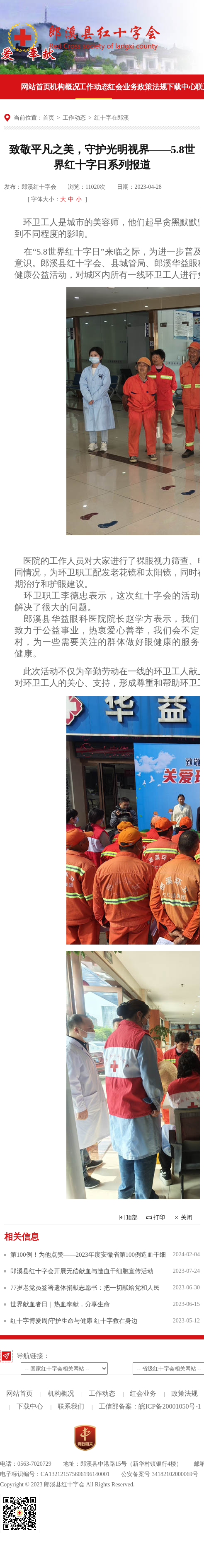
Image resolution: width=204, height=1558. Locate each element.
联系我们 (71, 1406)
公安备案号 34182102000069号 (159, 1474)
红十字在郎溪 (111, 118)
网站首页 (19, 1393)
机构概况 (61, 1393)
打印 (159, 1217)
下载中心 (30, 1406)
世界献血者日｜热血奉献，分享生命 (60, 1304)
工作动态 (74, 118)
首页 (48, 118)
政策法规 (184, 1393)
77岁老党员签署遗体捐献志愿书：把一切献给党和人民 (85, 1287)
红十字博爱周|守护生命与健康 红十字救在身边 (74, 1321)
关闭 (186, 1217)
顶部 (132, 1217)
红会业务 (143, 1393)
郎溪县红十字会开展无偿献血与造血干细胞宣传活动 (81, 1271)
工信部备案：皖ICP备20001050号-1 (150, 1406)
